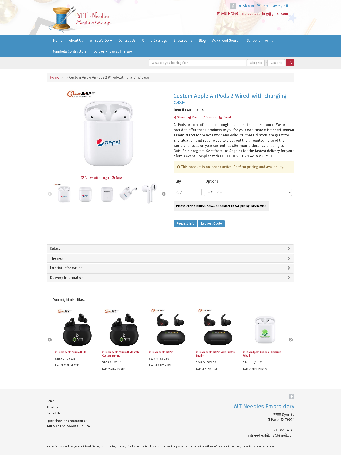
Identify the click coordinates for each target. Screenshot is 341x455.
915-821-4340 (227, 14)
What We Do (101, 40)
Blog (202, 40)
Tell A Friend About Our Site (68, 426)
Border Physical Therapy (113, 51)
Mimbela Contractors (70, 51)
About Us (76, 40)
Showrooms (183, 40)
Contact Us (126, 40)
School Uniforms (260, 40)
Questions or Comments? (67, 421)
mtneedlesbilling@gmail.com (264, 14)
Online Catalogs (154, 40)
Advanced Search (226, 40)
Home (57, 40)
